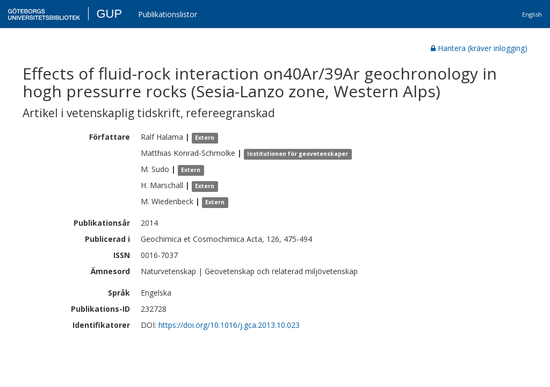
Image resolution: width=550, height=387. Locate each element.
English (532, 14)
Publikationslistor (167, 14)
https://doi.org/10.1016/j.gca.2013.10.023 (229, 325)
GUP (109, 13)
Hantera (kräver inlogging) (479, 48)
